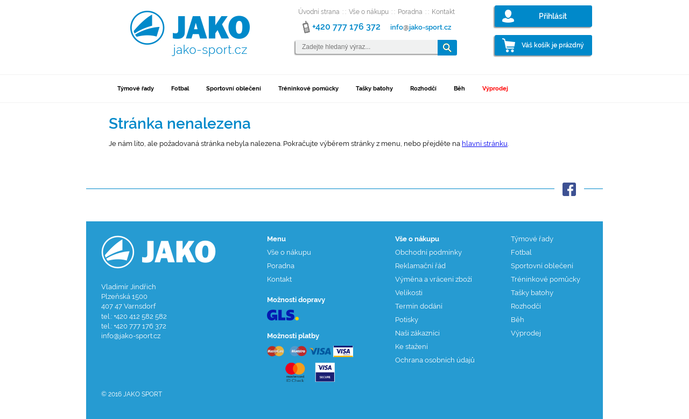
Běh (459, 88)
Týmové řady (135, 88)
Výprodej (495, 88)
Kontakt (443, 12)
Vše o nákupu (369, 12)
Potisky (406, 320)
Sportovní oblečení (233, 88)
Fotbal (180, 88)
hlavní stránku (485, 143)
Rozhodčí (423, 88)
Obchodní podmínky (428, 252)
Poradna (410, 12)
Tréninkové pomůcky (308, 88)
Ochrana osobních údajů (435, 360)
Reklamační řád (420, 266)
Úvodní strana (319, 12)
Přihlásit (553, 16)
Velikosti (409, 293)
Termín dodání (418, 306)
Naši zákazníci (417, 333)
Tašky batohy (374, 88)
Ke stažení (411, 347)
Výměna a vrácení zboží (433, 279)
